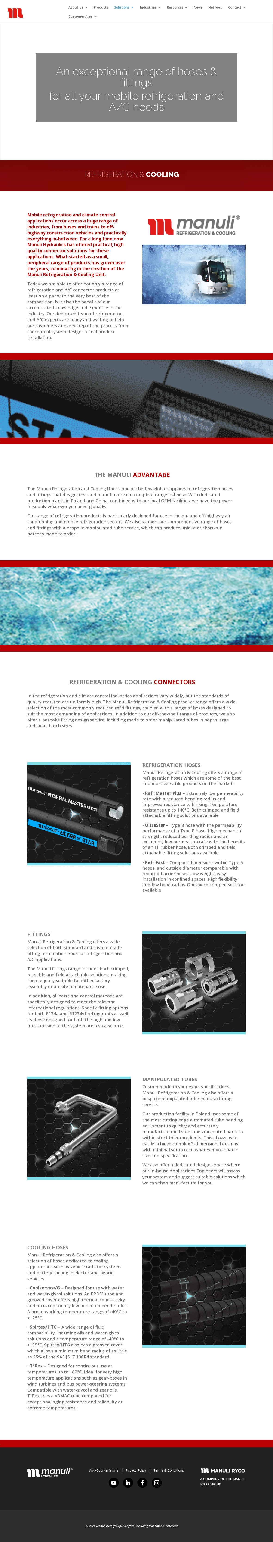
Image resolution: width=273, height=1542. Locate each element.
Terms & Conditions (168, 1470)
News (198, 7)
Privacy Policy (136, 1470)
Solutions (121, 7)
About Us (75, 7)
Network (215, 7)
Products (101, 7)
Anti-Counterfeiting (103, 1470)
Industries (148, 7)
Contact (234, 7)
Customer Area (80, 17)
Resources (175, 7)
